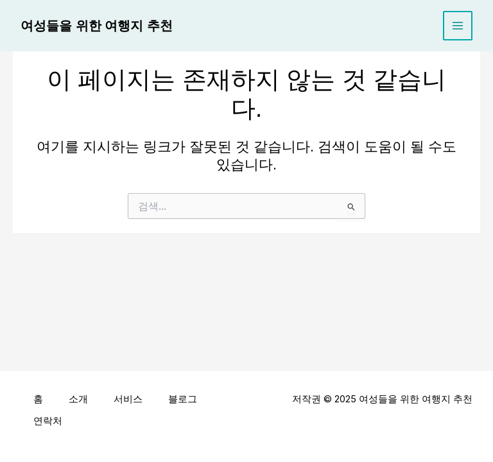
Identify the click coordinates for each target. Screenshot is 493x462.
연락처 (47, 421)
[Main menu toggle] (457, 25)
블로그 (182, 399)
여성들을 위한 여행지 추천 (97, 26)
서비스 (128, 399)
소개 (78, 399)
